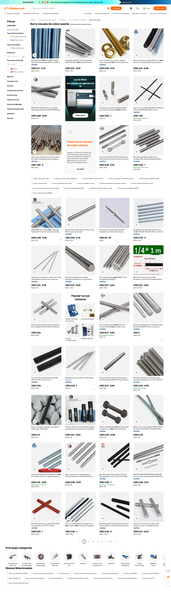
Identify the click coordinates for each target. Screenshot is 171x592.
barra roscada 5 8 (147, 578)
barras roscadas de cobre (85, 183)
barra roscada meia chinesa (34, 578)
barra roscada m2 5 (55, 578)
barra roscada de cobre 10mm (61, 183)
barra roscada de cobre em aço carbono (45, 188)
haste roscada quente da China (42, 573)
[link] (168, 571)
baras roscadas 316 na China (102, 578)
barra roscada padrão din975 (17, 573)
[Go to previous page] (80, 542)
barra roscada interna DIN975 (42, 193)
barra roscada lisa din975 (150, 573)
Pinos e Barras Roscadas (77, 20)
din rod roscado (63, 573)
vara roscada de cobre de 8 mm (92, 178)
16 (110, 541)
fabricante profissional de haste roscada (112, 183)
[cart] (138, 9)
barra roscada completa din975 (127, 188)
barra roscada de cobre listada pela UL (120, 178)
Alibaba (32, 20)
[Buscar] (116, 8)
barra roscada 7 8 (13, 578)
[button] (108, 8)
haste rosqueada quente (109, 573)
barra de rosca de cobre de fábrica (65, 178)
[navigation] (17, 281)
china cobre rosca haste (40, 178)
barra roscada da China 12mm (73, 188)
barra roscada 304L (129, 573)
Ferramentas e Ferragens (47, 20)
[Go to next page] (115, 542)
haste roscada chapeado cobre (148, 178)
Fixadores (62, 20)
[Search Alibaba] (68, 8)
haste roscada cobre (39, 183)
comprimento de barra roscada (77, 578)
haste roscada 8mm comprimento (85, 573)
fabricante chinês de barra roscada (100, 188)
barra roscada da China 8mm (127, 578)
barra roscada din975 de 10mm (18, 583)
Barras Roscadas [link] (95, 20)
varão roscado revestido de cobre (141, 183)
